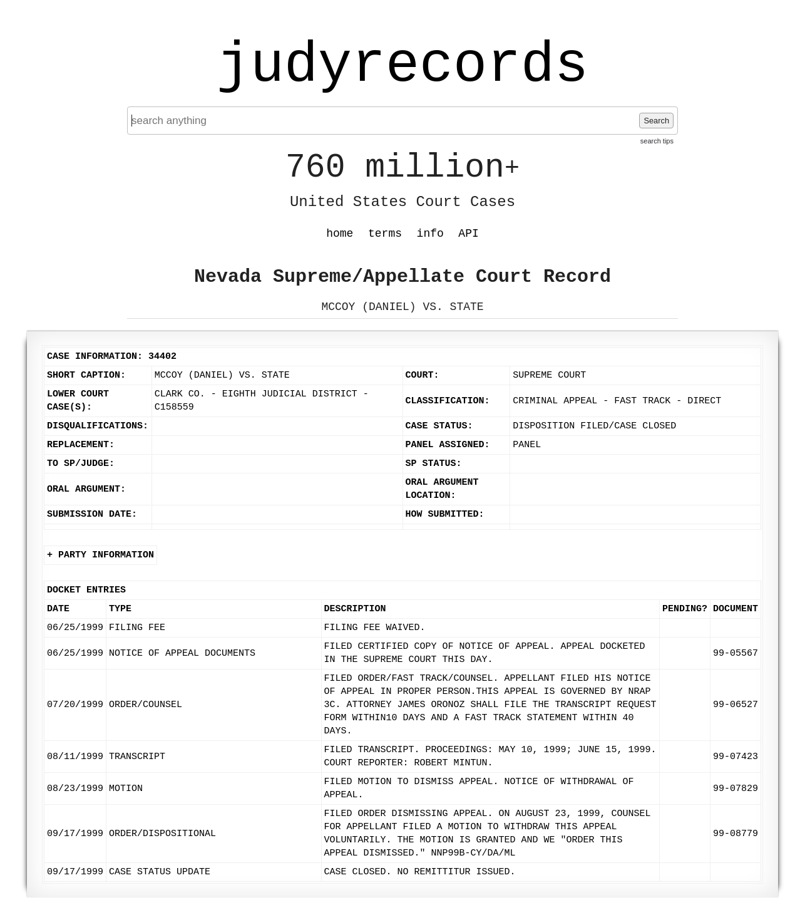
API (468, 233)
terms (385, 233)
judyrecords (402, 66)
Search (656, 120)
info (430, 233)
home (339, 233)
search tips (657, 141)
